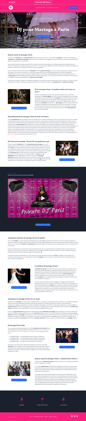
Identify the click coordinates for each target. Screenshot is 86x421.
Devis (30, 416)
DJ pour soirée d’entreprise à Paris (23, 331)
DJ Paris (23, 75)
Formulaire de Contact (38, 416)
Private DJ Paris (43, 2)
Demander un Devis (73, 7)
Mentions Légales (53, 416)
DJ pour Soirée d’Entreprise (52, 7)
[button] (43, 198)
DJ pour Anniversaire (40, 7)
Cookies (46, 416)
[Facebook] (12, 2)
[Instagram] (10, 2)
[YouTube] (14, 2)
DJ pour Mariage (31, 7)
